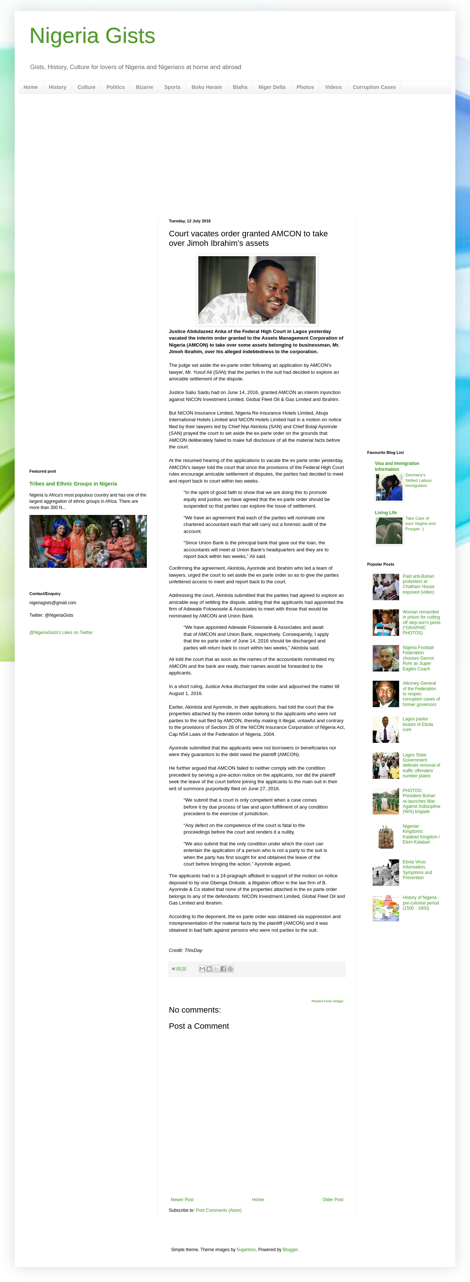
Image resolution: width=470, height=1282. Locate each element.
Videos (333, 87)
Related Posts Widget (327, 1001)
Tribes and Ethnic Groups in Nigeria (73, 484)
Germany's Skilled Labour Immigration (418, 480)
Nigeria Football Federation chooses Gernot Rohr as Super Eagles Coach (418, 658)
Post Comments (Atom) (219, 1210)
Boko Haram (207, 87)
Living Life (386, 512)
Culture (86, 87)
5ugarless (246, 1249)
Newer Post (182, 1199)
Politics (115, 87)
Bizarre (144, 87)
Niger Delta (272, 87)
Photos (305, 87)
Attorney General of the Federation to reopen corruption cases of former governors (421, 694)
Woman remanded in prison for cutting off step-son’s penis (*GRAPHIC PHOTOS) (422, 622)
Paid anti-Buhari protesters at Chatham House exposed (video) (419, 584)
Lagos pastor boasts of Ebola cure (418, 724)
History (57, 87)
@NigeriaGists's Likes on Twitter (61, 632)
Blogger (290, 1249)
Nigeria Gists (92, 35)
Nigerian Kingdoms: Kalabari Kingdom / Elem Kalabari (421, 834)
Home (31, 87)
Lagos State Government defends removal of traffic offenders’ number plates (421, 765)
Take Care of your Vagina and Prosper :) (420, 523)
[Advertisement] (235, 156)
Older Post (332, 1199)
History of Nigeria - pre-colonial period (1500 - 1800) (421, 903)
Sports (172, 87)
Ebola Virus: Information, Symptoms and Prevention (417, 869)
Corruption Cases (374, 87)
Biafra (240, 87)
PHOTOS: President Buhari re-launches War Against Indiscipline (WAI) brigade (422, 801)
